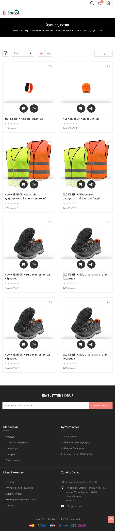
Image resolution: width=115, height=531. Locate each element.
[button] (23, 108)
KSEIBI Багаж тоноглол (42, 30)
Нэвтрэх (10, 454)
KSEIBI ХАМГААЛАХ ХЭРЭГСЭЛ (71, 30)
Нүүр (15, 30)
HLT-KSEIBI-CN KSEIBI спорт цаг (24, 118)
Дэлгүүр (24, 30)
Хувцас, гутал (95, 30)
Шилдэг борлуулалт (75, 448)
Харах (17, 53)
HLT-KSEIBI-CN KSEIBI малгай (81, 118)
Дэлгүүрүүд (12, 448)
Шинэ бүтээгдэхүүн (17, 442)
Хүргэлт (10, 436)
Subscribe (101, 405)
